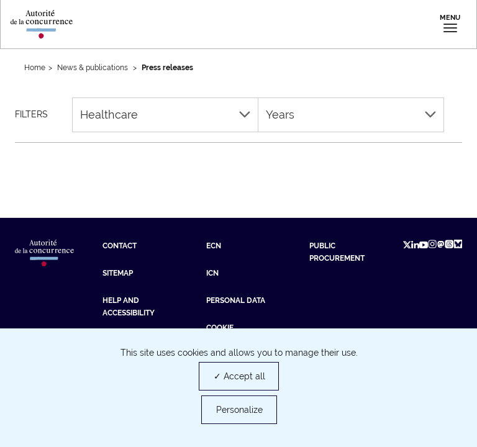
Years (351, 114)
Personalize (239, 410)
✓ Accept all (239, 376)
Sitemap (117, 273)
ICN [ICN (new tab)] (212, 273)
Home (34, 67)
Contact (119, 246)
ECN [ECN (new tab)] (213, 246)
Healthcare (165, 114)
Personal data (235, 300)
